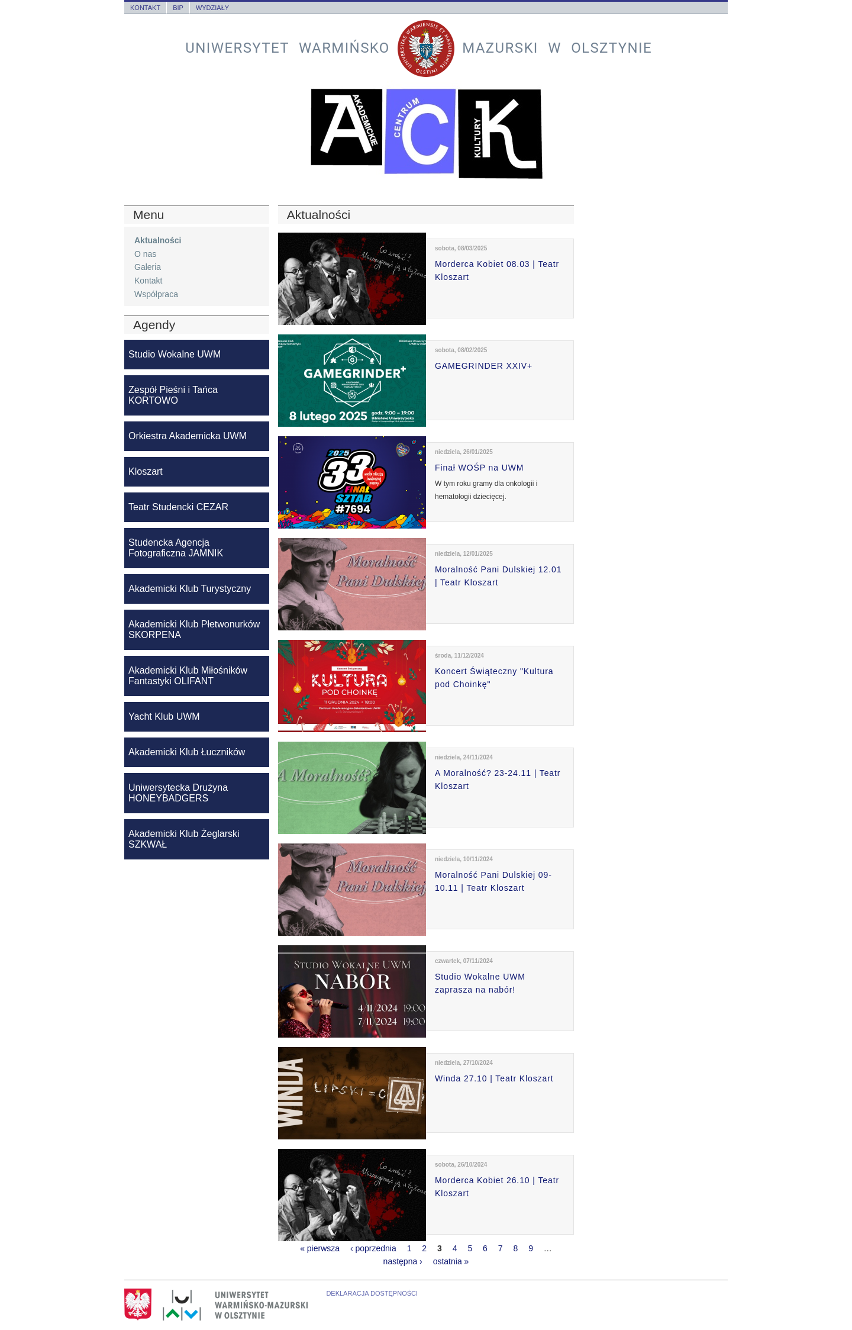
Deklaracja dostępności (372, 1293)
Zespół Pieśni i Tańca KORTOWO (173, 395)
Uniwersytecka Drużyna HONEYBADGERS (178, 792)
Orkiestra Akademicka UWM (187, 436)
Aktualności (157, 240)
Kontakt (145, 7)
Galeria (147, 267)
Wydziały (212, 7)
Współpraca (156, 294)
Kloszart (145, 471)
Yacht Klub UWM (164, 716)
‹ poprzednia (373, 1248)
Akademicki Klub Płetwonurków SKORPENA (194, 629)
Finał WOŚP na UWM (479, 467)
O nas (145, 254)
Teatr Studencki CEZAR (178, 507)
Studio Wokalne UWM (174, 354)
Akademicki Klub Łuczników (186, 752)
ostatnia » (451, 1261)
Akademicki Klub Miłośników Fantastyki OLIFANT (187, 675)
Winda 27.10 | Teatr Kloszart (494, 1078)
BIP (178, 7)
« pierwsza (320, 1248)
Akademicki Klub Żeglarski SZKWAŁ (184, 839)
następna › (402, 1261)
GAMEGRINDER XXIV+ (483, 366)
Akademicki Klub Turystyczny (189, 589)
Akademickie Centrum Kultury (426, 133)
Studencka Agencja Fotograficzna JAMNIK (175, 547)
